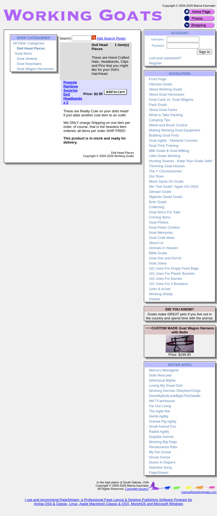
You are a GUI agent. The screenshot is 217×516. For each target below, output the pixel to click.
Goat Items (23, 53)
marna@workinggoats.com (198, 492)
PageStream (158, 472)
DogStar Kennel (161, 437)
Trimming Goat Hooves (167, 166)
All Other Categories (28, 43)
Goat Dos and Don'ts (165, 258)
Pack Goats (158, 105)
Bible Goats (158, 253)
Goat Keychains (29, 64)
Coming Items (159, 217)
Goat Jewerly (27, 59)
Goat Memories (161, 233)
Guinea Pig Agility (162, 421)
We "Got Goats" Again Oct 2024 (173, 186)
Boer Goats (158, 202)
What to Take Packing (166, 115)
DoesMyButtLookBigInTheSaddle (175, 396)
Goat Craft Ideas (162, 238)
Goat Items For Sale (164, 212)
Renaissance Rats (163, 447)
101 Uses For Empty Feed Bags (174, 268)
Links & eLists (159, 289)
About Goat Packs (163, 110)
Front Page (157, 79)
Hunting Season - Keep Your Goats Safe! (180, 161)
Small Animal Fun (162, 426)
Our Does (156, 176)
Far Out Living (160, 406)
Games (154, 299)
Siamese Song (160, 467)
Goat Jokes (158, 263)
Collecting (156, 207)
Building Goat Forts (164, 135)
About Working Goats (165, 89)
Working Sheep (161, 294)
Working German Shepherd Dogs (175, 391)
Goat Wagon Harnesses (35, 69)
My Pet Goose (160, 452)
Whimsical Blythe (162, 380)
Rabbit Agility (159, 432)
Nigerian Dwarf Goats (165, 197)
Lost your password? (165, 58)
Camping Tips (159, 120)
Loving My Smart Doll (165, 385)
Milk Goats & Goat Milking (169, 151)
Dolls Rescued (160, 375)
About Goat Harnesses (166, 94)
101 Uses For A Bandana (168, 284)
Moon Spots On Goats (166, 181)
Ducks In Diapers (162, 462)
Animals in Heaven (163, 248)
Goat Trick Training (163, 146)
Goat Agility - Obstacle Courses (173, 140)
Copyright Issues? (137, 488)
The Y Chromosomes (165, 171)
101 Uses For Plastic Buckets (172, 273)
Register (155, 63)
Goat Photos (158, 222)
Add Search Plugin (111, 38)
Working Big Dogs (163, 442)
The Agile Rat (159, 411)
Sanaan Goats (160, 192)
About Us (156, 243)
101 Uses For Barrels (165, 279)
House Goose (159, 457)
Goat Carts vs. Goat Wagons (171, 99)
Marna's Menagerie (164, 370)
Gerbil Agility (158, 416)
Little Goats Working (164, 156)
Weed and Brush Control (168, 125)
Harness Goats (160, 84)
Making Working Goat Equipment (174, 130)
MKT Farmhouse (162, 401)
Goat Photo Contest (164, 227)
